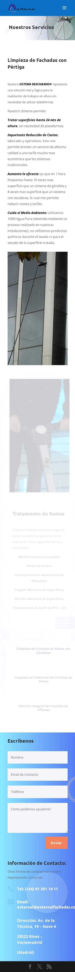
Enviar (56, 842)
